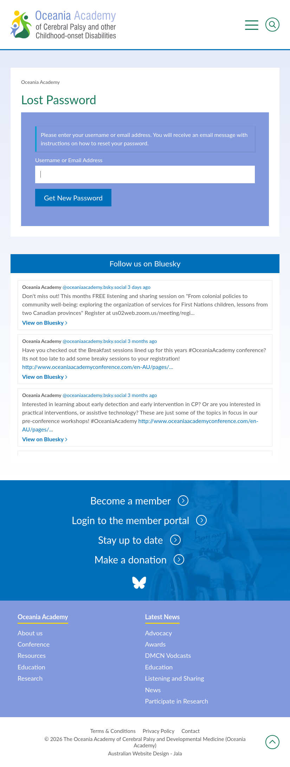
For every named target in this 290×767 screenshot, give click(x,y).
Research (30, 678)
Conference (34, 644)
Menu (251, 24)
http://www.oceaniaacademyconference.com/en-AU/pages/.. (97, 366)
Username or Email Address (69, 160)
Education (31, 667)
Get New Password (73, 197)
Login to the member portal (139, 520)
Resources (32, 655)
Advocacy (158, 633)
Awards (155, 644)
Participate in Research (176, 701)
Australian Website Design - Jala (145, 753)
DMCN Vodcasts (168, 655)
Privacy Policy (158, 731)
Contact (190, 731)
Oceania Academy (40, 82)
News (153, 690)
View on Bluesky (44, 322)
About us (30, 633)
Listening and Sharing (174, 678)
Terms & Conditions (113, 731)
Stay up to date (139, 540)
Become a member (139, 501)
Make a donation (139, 560)
